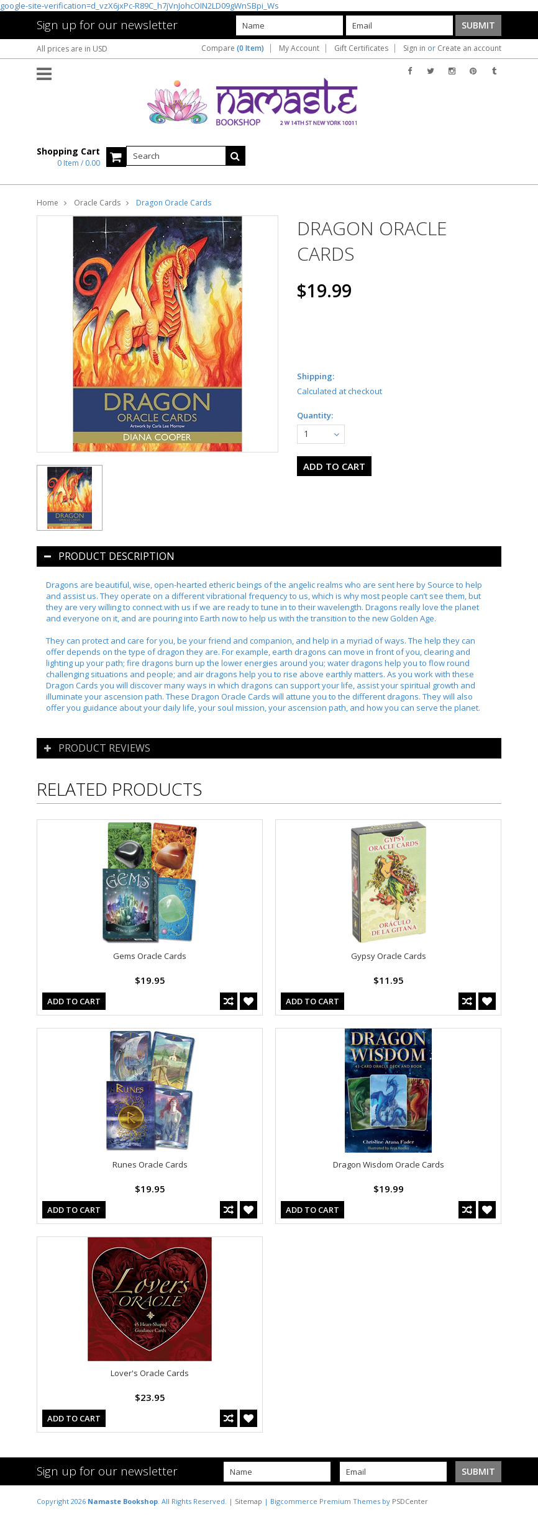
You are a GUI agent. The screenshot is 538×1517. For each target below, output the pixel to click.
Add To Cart (74, 1001)
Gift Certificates (361, 48)
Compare (232, 48)
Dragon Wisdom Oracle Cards (388, 1164)
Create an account (469, 48)
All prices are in (72, 48)
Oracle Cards (97, 202)
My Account (299, 48)
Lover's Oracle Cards (150, 1373)
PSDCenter (410, 1501)
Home (47, 202)
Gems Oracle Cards (149, 955)
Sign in (414, 48)
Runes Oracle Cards (150, 1164)
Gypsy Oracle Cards (388, 955)
